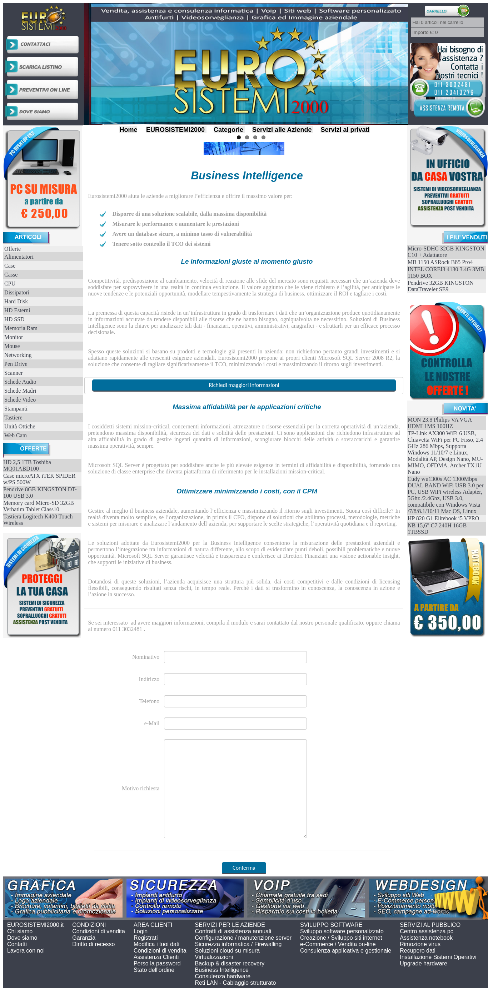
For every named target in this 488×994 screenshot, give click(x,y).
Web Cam (15, 435)
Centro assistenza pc (426, 931)
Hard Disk (16, 301)
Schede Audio (20, 382)
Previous (77, 62)
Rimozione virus (420, 944)
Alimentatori (19, 257)
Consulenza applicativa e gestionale (345, 951)
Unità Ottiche (19, 426)
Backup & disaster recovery (230, 963)
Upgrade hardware (423, 963)
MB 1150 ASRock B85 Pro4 (440, 262)
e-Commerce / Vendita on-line (338, 944)
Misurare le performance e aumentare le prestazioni (175, 224)
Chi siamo (20, 931)
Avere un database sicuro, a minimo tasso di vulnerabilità (182, 234)
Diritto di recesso (93, 944)
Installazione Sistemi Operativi (438, 957)
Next (415, 62)
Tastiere (13, 417)
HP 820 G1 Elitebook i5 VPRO (443, 518)
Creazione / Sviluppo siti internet (341, 938)
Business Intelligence (222, 970)
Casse (11, 275)
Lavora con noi (26, 951)
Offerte (12, 249)
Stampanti (16, 409)
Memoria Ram (21, 328)
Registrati (146, 938)
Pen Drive (15, 364)
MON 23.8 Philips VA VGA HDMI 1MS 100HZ (440, 423)
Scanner (13, 373)
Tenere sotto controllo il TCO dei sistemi (161, 244)
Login (141, 931)
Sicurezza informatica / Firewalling (238, 944)
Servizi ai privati (344, 129)
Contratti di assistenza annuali (233, 931)
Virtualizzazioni (214, 957)
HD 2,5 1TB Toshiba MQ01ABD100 (27, 465)
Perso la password (157, 963)
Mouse (12, 346)
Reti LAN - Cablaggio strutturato (235, 983)
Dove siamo (22, 938)
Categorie (228, 129)
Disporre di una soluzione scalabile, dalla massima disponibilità (189, 214)
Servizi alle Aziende (282, 129)
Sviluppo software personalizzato (342, 931)
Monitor (13, 337)
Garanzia (83, 938)
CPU (9, 283)
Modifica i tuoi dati (156, 944)
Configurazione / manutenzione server (243, 938)
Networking (17, 355)
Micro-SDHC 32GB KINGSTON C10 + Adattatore (446, 251)
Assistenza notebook (426, 938)
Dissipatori (16, 292)
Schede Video (20, 400)
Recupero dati (417, 951)
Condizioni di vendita (98, 931)
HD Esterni (17, 310)
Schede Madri (20, 391)
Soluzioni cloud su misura (227, 951)
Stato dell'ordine (154, 970)
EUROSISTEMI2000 (175, 129)
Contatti (17, 944)
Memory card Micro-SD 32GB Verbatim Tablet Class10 (38, 506)
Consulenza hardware (223, 976)
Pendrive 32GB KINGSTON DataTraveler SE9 (441, 286)
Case (9, 266)
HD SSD (14, 319)
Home (128, 129)
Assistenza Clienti (156, 957)
